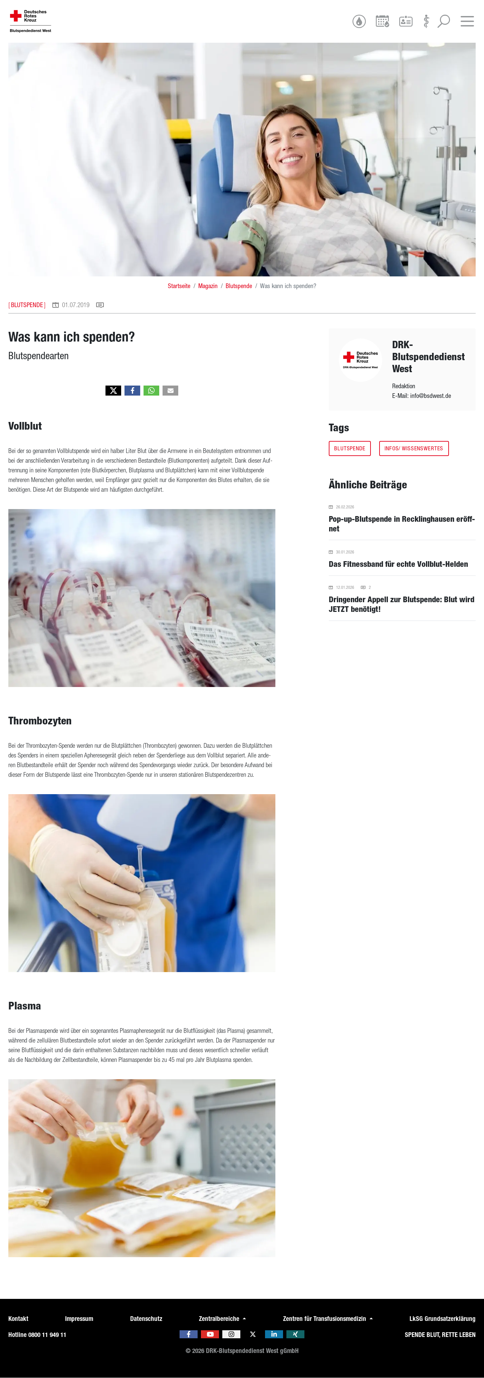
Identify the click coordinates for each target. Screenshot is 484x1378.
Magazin (208, 285)
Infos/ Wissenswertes (414, 448)
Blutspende (239, 285)
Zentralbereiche (220, 1319)
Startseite (179, 285)
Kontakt (18, 1319)
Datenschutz (146, 1319)
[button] (113, 391)
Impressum (79, 1319)
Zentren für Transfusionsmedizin (325, 1319)
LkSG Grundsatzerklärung (443, 1319)
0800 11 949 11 (47, 1335)
